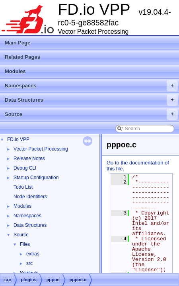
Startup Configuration (36, 177)
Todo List (23, 187)
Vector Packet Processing (41, 149)
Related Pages (22, 57)
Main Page (17, 43)
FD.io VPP (18, 139)
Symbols (29, 273)
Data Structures (91, 100)
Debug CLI (25, 168)
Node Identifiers (30, 196)
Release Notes (29, 158)
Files (25, 244)
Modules (15, 71)
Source (91, 114)
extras (32, 254)
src (29, 263)
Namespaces (91, 85)
